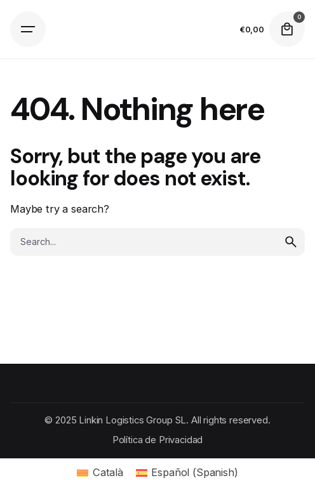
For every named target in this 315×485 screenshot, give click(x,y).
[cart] (287, 29)
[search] (291, 242)
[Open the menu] (28, 29)
